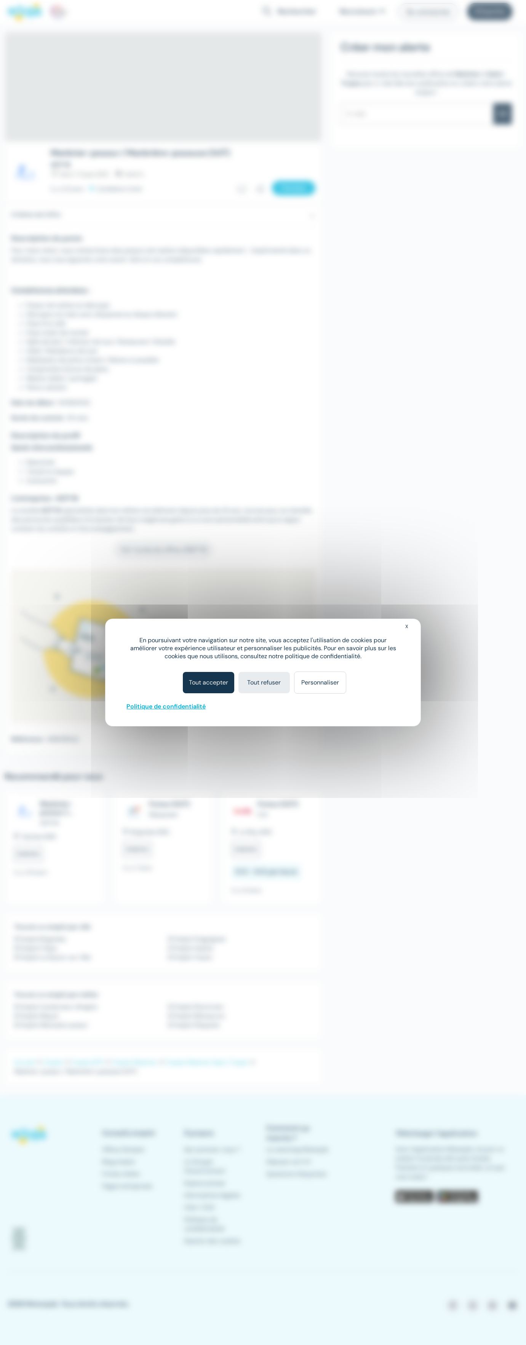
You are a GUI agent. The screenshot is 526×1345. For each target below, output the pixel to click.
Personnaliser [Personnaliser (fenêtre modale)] (320, 682)
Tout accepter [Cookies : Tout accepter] (208, 682)
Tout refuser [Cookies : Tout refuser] (264, 682)
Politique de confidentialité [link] (166, 706)
